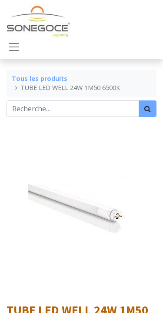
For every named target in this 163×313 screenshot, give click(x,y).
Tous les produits (39, 78)
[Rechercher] (147, 108)
